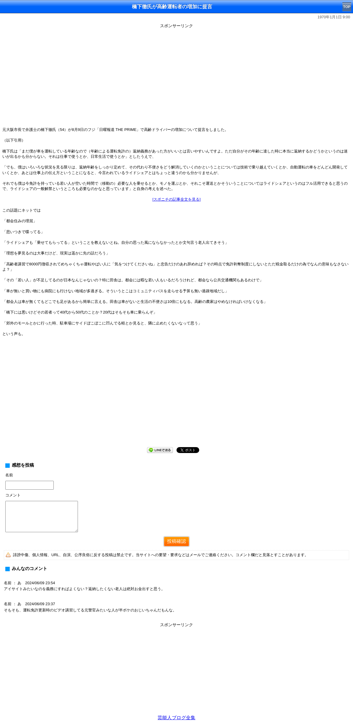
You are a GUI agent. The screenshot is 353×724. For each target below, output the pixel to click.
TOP (346, 7)
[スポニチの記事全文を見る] (176, 199)
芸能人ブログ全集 (176, 717)
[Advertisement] (176, 396)
